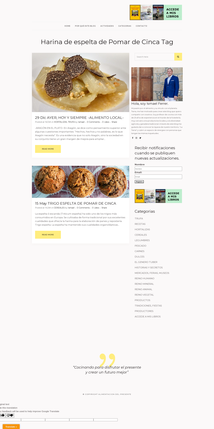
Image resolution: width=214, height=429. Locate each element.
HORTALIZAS (60, 122)
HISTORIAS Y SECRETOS (149, 267)
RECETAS (140, 224)
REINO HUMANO (144, 278)
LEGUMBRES (142, 240)
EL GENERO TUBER (146, 262)
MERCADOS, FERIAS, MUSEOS (152, 273)
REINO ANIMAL (143, 289)
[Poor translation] (10, 415)
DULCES (139, 256)
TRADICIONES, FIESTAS (148, 305)
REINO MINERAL (144, 284)
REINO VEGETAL (144, 294)
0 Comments (93, 122)
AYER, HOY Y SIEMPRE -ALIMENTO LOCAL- (85, 117)
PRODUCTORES (144, 311)
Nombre (140, 164)
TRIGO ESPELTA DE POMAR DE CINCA (82, 203)
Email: (158, 175)
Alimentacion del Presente (114, 394)
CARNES (139, 251)
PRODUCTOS (142, 300)
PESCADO (140, 245)
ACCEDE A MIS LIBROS (148, 316)
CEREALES (59, 208)
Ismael (81, 122)
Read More (48, 149)
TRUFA (71, 122)
